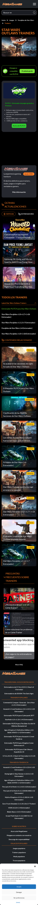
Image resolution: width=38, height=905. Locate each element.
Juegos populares (19, 848)
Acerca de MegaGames (19, 831)
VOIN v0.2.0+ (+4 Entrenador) (19, 808)
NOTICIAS (8, 214)
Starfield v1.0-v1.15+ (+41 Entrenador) (19, 719)
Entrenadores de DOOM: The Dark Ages (19, 693)
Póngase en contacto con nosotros (19, 835)
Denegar (19, 892)
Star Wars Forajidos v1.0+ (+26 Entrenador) (19, 334)
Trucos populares (19, 860)
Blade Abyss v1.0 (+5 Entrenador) (19, 812)
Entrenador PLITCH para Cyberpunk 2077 (19, 715)
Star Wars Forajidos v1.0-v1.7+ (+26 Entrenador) (16, 315)
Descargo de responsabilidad (19, 839)
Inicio (4, 20)
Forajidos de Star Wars (26, 20)
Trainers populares (19, 852)
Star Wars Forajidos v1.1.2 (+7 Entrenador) (18, 322)
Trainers (8, 23)
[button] (35, 866)
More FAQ (19, 665)
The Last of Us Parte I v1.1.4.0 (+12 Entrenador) (19, 787)
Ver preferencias (19, 898)
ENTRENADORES (26, 214)
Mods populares (19, 856)
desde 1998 (28, 174)
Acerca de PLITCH (19, 126)
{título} (18, 902)
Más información (19, 192)
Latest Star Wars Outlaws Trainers (14, 303)
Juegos (11, 20)
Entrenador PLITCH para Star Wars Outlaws (19, 309)
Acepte (19, 887)
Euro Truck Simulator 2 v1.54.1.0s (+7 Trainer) (19, 804)
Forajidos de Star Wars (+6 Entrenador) (17, 328)
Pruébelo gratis (27, 71)
